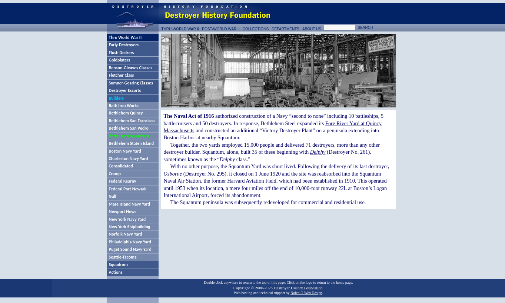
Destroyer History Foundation (298, 288)
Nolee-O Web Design (306, 293)
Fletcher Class (121, 75)
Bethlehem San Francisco (132, 120)
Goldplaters (119, 60)
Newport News (122, 211)
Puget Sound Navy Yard (130, 249)
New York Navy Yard (127, 219)
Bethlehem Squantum (129, 136)
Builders (116, 98)
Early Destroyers (124, 44)
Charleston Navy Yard (128, 158)
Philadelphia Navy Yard (130, 241)
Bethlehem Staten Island (131, 143)
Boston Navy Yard (125, 151)
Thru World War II (125, 37)
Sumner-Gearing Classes (131, 83)
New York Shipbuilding (129, 226)
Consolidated (121, 166)
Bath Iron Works (124, 105)
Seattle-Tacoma (123, 257)
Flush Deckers (121, 52)
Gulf (113, 196)
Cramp (115, 173)
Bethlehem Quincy (126, 113)
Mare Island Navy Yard (129, 204)
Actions (116, 272)
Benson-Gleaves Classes (131, 67)
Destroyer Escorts (125, 90)
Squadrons (119, 264)
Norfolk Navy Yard (125, 234)
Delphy (318, 152)
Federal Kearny (122, 181)
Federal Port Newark (128, 189)
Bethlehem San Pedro (129, 128)
